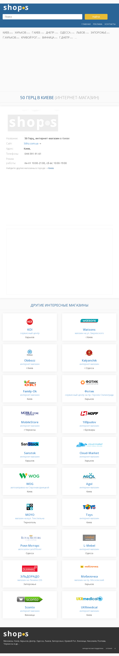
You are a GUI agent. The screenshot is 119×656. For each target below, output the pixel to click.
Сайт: (9, 143)
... (76, 37)
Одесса (65, 32)
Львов (80, 32)
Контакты (110, 24)
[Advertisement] (59, 66)
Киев (6, 32)
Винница (48, 37)
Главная (86, 24)
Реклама (97, 24)
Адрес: (10, 148)
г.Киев (36, 32)
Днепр (50, 32)
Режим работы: (11, 161)
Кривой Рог (29, 37)
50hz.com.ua (31, 143)
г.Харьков (9, 37)
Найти (96, 16)
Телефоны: (12, 153)
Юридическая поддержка (92, 648)
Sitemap (109, 648)
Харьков (20, 32)
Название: (12, 138)
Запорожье (98, 32)
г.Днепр (64, 37)
